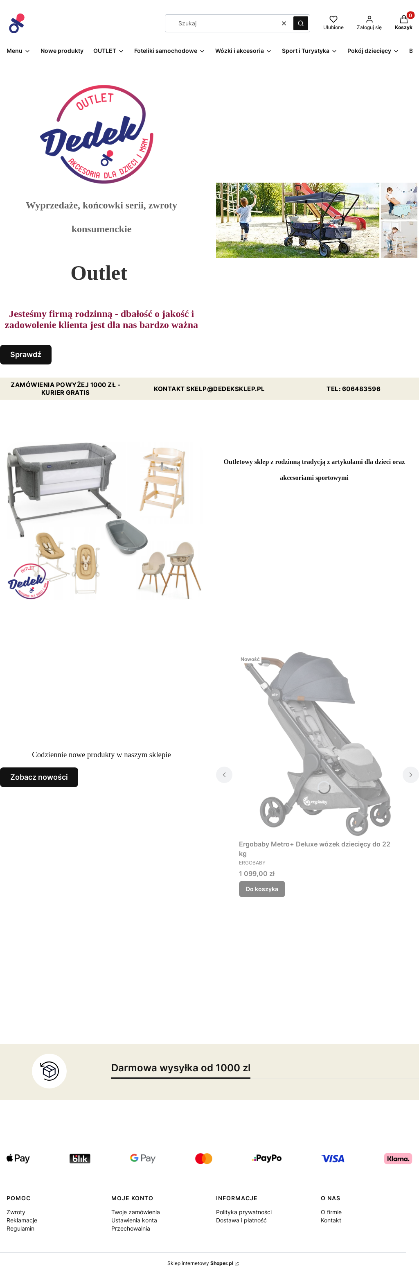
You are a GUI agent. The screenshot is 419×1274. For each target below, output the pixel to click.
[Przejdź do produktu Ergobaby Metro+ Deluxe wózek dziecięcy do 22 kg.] (317, 744)
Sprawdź (25, 354)
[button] (300, 23)
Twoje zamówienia (135, 1211)
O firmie (331, 1211)
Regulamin (20, 1228)
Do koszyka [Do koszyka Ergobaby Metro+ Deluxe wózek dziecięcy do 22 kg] (262, 888)
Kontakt (331, 1220)
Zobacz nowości (39, 777)
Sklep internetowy (200, 1263)
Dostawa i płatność (241, 1220)
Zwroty (16, 1211)
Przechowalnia (130, 1228)
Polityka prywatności (244, 1211)
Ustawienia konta (134, 1220)
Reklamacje (22, 1220)
